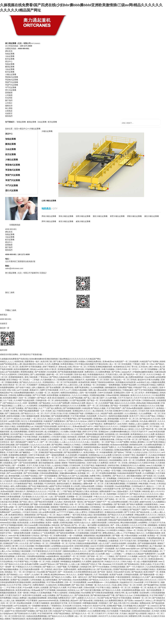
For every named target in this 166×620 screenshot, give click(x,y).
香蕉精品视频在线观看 (95, 434)
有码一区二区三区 (8, 603)
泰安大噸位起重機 (66, 221)
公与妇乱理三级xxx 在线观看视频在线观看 (20, 481)
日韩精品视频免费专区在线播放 (70, 478)
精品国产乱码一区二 (30, 608)
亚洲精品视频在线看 (104, 367)
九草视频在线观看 (153, 533)
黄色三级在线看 (31, 377)
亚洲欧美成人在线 (25, 549)
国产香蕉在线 (62, 564)
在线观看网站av (67, 429)
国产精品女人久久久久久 (99, 580)
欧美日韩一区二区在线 (14, 559)
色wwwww (107, 564)
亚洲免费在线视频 (54, 554)
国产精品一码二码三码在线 (84, 559)
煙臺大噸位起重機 (134, 216)
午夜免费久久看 (74, 439)
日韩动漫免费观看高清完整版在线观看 (15, 582)
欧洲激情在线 (104, 525)
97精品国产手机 (140, 387)
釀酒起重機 (31, 122)
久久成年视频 (111, 398)
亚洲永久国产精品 (61, 504)
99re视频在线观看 (42, 546)
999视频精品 (66, 561)
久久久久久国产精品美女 (92, 424)
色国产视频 (62, 567)
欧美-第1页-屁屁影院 (56, 398)
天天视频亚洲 (77, 447)
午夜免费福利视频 (154, 538)
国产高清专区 (121, 556)
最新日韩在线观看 (99, 523)
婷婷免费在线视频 (41, 530)
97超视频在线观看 (93, 369)
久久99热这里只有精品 (146, 385)
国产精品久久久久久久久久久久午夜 (66, 424)
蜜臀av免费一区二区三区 (93, 484)
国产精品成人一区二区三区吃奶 (124, 380)
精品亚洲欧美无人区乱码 (33, 364)
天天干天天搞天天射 (128, 541)
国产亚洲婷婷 (40, 372)
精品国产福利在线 (26, 458)
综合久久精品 (10, 426)
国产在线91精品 (65, 580)
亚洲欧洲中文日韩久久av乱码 (125, 411)
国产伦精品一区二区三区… (116, 499)
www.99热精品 (15, 554)
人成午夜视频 (59, 468)
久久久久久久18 (40, 494)
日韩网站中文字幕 (43, 424)
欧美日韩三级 (46, 361)
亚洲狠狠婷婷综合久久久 (15, 439)
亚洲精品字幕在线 (93, 504)
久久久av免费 (105, 455)
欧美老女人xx (74, 590)
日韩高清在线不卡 (125, 478)
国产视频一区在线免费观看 (41, 504)
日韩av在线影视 (112, 395)
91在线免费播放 (105, 377)
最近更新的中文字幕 (59, 603)
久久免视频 (133, 556)
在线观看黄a (76, 377)
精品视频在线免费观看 (37, 598)
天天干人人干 (65, 390)
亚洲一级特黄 (23, 593)
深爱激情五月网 (135, 616)
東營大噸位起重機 (117, 216)
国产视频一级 (118, 536)
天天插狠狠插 (132, 484)
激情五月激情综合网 (102, 429)
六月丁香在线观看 (101, 574)
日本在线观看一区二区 (57, 439)
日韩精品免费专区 (96, 512)
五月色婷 (156, 611)
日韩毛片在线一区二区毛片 (127, 369)
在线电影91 (30, 450)
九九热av (59, 502)
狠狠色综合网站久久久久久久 (75, 551)
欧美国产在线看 (116, 574)
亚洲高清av (100, 530)
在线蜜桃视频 (46, 608)
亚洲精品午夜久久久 (49, 460)
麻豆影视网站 (64, 499)
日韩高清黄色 (23, 374)
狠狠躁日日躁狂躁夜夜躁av (148, 468)
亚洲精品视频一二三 (116, 421)
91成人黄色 (117, 585)
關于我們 (8, 247)
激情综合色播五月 (64, 484)
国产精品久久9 (65, 476)
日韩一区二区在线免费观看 (75, 582)
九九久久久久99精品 (80, 395)
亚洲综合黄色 (153, 507)
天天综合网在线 (6, 561)
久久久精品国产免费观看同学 (144, 554)
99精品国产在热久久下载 (91, 564)
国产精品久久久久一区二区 (32, 413)
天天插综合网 (75, 465)
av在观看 (143, 536)
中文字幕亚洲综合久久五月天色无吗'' (47, 551)
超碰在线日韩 (98, 561)
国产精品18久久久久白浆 (150, 419)
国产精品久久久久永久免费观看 (121, 515)
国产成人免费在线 (54, 408)
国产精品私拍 (137, 572)
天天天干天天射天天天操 (144, 398)
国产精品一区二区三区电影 (148, 426)
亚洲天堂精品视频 (7, 445)
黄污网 (15, 546)
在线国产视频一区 (10, 458)
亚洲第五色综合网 (35, 432)
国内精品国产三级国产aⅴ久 (27, 442)
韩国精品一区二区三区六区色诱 (102, 528)
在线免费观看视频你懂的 (24, 393)
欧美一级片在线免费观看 (151, 590)
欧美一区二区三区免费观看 (135, 460)
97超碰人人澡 (64, 520)
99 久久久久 (71, 574)
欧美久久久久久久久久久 (141, 395)
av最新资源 (114, 541)
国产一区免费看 (19, 465)
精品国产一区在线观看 (105, 549)
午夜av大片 (87, 606)
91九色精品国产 (78, 434)
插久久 (31, 502)
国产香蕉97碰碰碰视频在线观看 (102, 577)
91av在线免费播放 (80, 580)
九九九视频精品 (158, 502)
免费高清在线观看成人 (69, 393)
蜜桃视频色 (153, 525)
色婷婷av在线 (51, 520)
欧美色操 (94, 491)
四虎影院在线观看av (92, 447)
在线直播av (24, 429)
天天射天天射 (113, 613)
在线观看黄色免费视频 (131, 590)
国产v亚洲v (136, 400)
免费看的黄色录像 (107, 439)
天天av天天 (103, 416)
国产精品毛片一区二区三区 (134, 374)
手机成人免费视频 (143, 489)
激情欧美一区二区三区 (121, 587)
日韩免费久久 (97, 510)
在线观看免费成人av (25, 426)
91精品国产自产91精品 (62, 611)
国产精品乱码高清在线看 (24, 577)
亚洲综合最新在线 (155, 559)
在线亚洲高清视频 (81, 546)
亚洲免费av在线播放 (65, 380)
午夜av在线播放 (131, 536)
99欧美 (47, 574)
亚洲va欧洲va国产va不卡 (82, 426)
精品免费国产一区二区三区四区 (73, 556)
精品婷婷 (55, 393)
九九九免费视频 (145, 413)
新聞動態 (8, 245)
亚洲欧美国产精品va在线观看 (51, 452)
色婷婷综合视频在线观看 (118, 416)
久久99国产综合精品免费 (24, 400)
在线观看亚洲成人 (151, 504)
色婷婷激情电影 (91, 460)
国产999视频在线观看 (72, 408)
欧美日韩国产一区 (151, 572)
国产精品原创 (45, 403)
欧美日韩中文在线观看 (32, 595)
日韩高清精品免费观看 (143, 520)
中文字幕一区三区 (130, 439)
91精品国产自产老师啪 (149, 361)
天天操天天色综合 (30, 512)
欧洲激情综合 (65, 395)
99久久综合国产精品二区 (108, 517)
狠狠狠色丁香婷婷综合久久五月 (64, 507)
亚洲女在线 (155, 424)
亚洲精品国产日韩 (70, 458)
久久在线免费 (71, 455)
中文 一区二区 (89, 520)
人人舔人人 (64, 442)
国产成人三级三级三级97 (94, 398)
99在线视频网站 (116, 460)
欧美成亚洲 (131, 382)
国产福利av (118, 452)
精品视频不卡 (142, 455)
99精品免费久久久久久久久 (146, 515)
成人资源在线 (98, 411)
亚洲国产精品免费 (128, 385)
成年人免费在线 (132, 421)
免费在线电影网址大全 (87, 569)
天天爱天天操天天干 (13, 595)
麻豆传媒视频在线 (46, 463)
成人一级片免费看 (89, 525)
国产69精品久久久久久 (12, 403)
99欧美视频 (143, 484)
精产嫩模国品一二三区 (28, 452)
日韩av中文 (27, 585)
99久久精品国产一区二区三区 (85, 541)
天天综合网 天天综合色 (72, 606)
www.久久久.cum (111, 510)
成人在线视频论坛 (51, 432)
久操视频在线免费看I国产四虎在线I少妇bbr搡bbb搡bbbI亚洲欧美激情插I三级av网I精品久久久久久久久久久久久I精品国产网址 (50, 359)
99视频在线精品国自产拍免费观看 (92, 458)
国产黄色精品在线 (131, 564)
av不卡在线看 (23, 390)
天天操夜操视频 (82, 533)
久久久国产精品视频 (74, 398)
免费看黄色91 (60, 421)
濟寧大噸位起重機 (49, 221)
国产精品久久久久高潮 (111, 590)
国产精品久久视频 (98, 408)
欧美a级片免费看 (32, 564)
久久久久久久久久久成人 (80, 442)
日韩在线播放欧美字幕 (131, 471)
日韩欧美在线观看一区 (97, 538)
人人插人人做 (74, 564)
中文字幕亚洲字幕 (45, 613)
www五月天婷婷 (97, 546)
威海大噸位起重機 (83, 221)
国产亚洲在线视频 (45, 468)
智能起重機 (21, 122)
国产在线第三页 (149, 476)
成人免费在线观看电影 (134, 377)
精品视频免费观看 (103, 536)
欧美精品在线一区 (16, 528)
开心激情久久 (58, 608)
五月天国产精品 (88, 465)
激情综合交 (103, 460)
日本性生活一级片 (7, 442)
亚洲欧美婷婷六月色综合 (29, 536)
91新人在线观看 (53, 561)
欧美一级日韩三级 (57, 528)
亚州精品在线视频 (123, 528)
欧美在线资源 (23, 523)
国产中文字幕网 (39, 395)
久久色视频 (158, 528)
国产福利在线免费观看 (65, 533)
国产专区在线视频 (31, 473)
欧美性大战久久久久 (82, 523)
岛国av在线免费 (88, 486)
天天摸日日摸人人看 (114, 374)
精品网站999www (58, 574)
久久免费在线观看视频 (153, 445)
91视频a (82, 361)
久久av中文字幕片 (96, 499)
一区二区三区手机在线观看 (66, 382)
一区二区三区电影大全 (27, 572)
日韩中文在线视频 (131, 458)
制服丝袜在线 (42, 486)
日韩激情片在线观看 (128, 426)
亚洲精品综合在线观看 (114, 512)
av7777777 (61, 512)
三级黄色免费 (101, 520)
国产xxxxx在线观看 (15, 473)
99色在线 (146, 491)
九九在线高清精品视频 (155, 567)
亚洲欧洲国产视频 (114, 606)
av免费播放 (56, 546)
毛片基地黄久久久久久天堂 (33, 497)
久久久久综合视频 (26, 546)
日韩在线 (12, 395)
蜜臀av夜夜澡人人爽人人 (113, 533)
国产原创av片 (110, 551)
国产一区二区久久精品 (49, 442)
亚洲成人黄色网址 (137, 442)
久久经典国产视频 (106, 403)
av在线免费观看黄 (140, 437)
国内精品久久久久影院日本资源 (142, 463)
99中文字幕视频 (68, 489)
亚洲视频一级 (91, 585)
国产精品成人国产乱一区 (71, 525)
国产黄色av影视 (86, 600)
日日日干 (161, 580)
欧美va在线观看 (7, 491)
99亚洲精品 (53, 494)
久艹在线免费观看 (47, 533)
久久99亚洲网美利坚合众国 (83, 554)
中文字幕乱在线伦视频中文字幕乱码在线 (91, 364)
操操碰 (58, 463)
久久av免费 (100, 554)
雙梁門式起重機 (12, 175)
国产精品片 (42, 398)
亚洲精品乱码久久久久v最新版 (133, 465)
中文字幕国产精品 (69, 419)
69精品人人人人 (6, 361)
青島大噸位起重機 (66, 216)
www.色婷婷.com (133, 549)
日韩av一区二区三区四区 (132, 585)
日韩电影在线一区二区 (45, 400)
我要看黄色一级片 (32, 361)
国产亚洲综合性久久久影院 (26, 613)
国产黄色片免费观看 (134, 504)
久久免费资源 (102, 463)
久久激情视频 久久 (48, 380)
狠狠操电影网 (152, 497)
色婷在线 (67, 502)
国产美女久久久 (119, 476)
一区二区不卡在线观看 (64, 374)
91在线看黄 (52, 372)
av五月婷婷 (123, 424)
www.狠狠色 (40, 458)
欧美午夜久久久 (64, 426)
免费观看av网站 (31, 510)
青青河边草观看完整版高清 (23, 424)
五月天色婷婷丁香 (25, 447)
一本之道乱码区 (42, 450)
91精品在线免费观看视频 (37, 616)
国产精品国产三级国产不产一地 (97, 502)
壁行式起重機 (11, 190)
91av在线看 (149, 377)
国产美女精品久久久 (65, 595)
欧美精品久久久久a (147, 406)
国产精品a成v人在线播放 (21, 478)
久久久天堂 (24, 543)
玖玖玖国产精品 (17, 434)
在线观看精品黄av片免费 (49, 406)
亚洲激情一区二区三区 (142, 598)
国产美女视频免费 (95, 551)
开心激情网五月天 (18, 541)
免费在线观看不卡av (107, 491)
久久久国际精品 (131, 413)
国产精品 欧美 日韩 (44, 611)
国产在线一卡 (50, 478)
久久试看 (134, 406)
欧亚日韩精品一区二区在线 (18, 380)
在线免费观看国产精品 (79, 450)
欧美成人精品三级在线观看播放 (94, 515)
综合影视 (95, 442)
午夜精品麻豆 (128, 390)
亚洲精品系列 (119, 393)
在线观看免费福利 (111, 546)
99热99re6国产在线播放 (25, 611)
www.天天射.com (122, 497)
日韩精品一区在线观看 (105, 486)
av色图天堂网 (14, 421)
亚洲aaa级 (35, 590)
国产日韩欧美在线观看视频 (103, 593)
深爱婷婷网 (35, 429)
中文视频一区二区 (37, 561)
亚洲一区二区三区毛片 (135, 393)
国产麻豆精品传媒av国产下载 (103, 595)
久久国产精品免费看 (77, 400)
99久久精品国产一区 (141, 606)
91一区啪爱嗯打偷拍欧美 (39, 606)
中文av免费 (28, 587)
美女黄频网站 (44, 437)
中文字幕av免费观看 (55, 582)
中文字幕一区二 (54, 491)
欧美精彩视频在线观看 (48, 481)
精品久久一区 (92, 403)
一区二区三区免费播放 (148, 369)
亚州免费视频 (5, 598)
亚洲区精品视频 (66, 523)
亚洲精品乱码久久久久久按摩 (51, 385)
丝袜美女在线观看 (118, 543)
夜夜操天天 (80, 380)
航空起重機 (52, 122)
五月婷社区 (116, 455)
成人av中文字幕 (140, 447)
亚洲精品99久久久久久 (82, 411)
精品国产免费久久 (109, 447)
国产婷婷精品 (12, 574)
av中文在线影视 (20, 606)
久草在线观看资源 (35, 421)
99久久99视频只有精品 (145, 569)
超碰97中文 (9, 611)
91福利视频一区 (40, 549)
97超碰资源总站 (115, 390)
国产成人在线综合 (150, 450)
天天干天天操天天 (125, 398)
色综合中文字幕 (99, 606)
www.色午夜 (13, 536)
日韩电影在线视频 (131, 574)
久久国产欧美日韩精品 (155, 442)
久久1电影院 (153, 387)
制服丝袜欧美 (101, 465)
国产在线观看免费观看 (60, 416)
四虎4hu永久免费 (78, 403)
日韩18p (119, 439)
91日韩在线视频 (94, 489)
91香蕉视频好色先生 (96, 374)
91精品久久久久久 (112, 561)
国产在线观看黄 (22, 445)
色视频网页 (76, 561)
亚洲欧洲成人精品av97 (69, 600)
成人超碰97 (15, 517)
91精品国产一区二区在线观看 (127, 361)
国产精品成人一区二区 (46, 515)
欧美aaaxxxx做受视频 (119, 445)
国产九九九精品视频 (80, 476)
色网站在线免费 (33, 439)
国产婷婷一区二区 (94, 556)
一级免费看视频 (113, 385)
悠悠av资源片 (123, 491)
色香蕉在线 (19, 361)
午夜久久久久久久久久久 (104, 497)
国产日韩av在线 (158, 489)
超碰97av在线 (145, 502)
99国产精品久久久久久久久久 (106, 426)
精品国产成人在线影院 (138, 613)
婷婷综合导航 (114, 465)
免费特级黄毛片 (110, 424)
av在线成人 (17, 512)
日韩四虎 (49, 569)
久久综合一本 (5, 504)
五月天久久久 (155, 452)
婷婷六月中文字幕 (90, 432)
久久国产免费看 (122, 442)
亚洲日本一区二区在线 (118, 463)
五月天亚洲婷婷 (75, 603)
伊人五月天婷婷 (139, 507)
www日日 (155, 606)
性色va (114, 580)
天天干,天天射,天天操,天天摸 (56, 413)
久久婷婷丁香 (37, 574)
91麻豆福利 (138, 580)
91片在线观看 (113, 611)
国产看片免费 (120, 504)
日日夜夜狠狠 (76, 520)
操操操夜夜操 (43, 528)
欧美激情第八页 (112, 434)
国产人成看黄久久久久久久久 (84, 598)
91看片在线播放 (108, 369)
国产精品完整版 (31, 408)
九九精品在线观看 (50, 499)
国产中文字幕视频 (48, 590)
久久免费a (64, 432)
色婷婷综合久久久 (26, 520)
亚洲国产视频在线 (85, 574)
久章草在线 (21, 556)
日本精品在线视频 (118, 567)
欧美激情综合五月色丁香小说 (126, 367)
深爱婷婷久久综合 (124, 507)
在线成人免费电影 (19, 598)
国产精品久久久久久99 (14, 564)
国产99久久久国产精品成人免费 (47, 489)
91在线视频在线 (139, 538)
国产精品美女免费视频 (12, 437)
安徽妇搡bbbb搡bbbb (68, 473)
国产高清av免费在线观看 (133, 408)
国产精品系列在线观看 (138, 517)
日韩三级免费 (30, 559)
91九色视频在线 (112, 582)
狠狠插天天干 (150, 408)
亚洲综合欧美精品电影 (141, 611)
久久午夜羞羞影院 (50, 538)
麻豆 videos (154, 367)
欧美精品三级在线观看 (21, 551)
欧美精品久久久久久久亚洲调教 (73, 406)
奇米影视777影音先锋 (9, 520)
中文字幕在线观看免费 (84, 429)
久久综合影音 (54, 549)
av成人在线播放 (49, 595)
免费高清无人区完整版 (20, 499)
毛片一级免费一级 (7, 567)
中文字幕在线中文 (152, 582)
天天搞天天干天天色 (157, 523)
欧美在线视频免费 (21, 369)
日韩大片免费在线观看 (50, 429)
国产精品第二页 (128, 489)
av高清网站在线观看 (119, 502)
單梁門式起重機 (12, 180)
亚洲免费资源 (142, 546)
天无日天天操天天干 (139, 432)
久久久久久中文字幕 (138, 525)
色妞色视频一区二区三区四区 (98, 380)
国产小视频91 (31, 471)
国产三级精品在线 (12, 413)
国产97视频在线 (146, 608)
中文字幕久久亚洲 (14, 587)
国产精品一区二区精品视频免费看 (53, 510)
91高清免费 (92, 416)
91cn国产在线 (103, 598)
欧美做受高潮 (84, 382)
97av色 (153, 484)
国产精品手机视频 (148, 549)
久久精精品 (123, 510)
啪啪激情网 (20, 600)
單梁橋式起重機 (12, 170)
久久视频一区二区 (43, 393)
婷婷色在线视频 (61, 400)
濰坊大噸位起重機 (151, 216)
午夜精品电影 (125, 611)
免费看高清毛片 (64, 598)
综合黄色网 (144, 593)
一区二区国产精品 (107, 442)
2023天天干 (103, 616)
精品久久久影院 (54, 419)
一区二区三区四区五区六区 (14, 616)
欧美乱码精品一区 (91, 452)
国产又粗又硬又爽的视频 (91, 590)
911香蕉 (14, 411)
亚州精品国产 (36, 499)
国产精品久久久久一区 (153, 530)
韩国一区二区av (148, 364)
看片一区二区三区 (54, 458)
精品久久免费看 (63, 515)
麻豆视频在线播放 (134, 476)
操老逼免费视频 (39, 582)
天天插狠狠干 (32, 385)
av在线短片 (141, 382)
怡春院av (35, 533)
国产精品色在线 (143, 512)
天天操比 (124, 613)
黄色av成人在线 (65, 367)
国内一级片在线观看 (88, 393)
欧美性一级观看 (52, 523)
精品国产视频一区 (103, 559)
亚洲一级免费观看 (30, 403)
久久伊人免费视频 (52, 364)
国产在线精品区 (93, 437)
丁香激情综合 (56, 606)
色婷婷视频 (111, 494)
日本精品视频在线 (141, 595)
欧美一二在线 (34, 460)
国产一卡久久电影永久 (136, 567)
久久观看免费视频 (103, 372)
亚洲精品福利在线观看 (55, 517)
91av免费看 (86, 593)
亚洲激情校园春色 (16, 377)
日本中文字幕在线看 (90, 439)
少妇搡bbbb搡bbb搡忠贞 (120, 432)
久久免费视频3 (149, 473)
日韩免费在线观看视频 (36, 556)
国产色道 (23, 502)
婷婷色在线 (88, 478)
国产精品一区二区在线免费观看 (100, 400)
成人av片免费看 (132, 593)
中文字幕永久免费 (75, 587)
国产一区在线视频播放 (48, 476)
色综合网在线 (119, 377)
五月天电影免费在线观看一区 (32, 569)
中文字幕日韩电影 (78, 416)
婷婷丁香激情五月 (50, 367)
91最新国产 (48, 421)
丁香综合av (44, 377)
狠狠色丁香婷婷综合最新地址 (103, 382)
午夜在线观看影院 (123, 577)
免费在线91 (90, 372)
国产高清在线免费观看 (28, 463)
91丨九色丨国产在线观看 (55, 497)
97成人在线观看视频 (20, 504)
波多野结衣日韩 (65, 494)
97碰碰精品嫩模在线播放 (143, 372)
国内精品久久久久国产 (141, 577)
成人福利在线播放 (50, 580)
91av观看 (41, 572)
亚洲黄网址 (107, 476)
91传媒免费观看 (106, 452)
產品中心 (23, 129)
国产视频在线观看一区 (149, 574)
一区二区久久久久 (39, 419)
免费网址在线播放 (24, 395)
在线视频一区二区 (139, 587)
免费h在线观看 (70, 569)
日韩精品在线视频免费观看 (87, 543)
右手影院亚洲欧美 (34, 541)
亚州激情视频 (103, 445)
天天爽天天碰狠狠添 (41, 603)
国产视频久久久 (49, 567)
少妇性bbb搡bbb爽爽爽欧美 (79, 510)
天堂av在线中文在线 (121, 572)
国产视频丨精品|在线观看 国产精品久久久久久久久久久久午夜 (121, 481)
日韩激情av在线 (149, 400)
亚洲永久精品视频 (79, 390)
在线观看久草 (27, 530)
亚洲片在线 (91, 463)
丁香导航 (128, 452)
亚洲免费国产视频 (124, 387)
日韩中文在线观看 (105, 393)
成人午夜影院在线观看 (62, 411)
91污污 (24, 421)
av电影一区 (13, 507)
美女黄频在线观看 (57, 530)
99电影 (44, 439)
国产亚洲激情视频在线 (116, 468)
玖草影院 (91, 367)
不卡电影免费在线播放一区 (151, 551)
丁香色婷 (136, 364)
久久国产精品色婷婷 (19, 460)
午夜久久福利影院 (60, 593)
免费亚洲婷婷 (38, 585)
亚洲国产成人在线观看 (20, 580)
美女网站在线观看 (24, 603)
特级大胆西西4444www (121, 559)
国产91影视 (156, 499)
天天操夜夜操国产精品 (23, 484)
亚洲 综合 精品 (80, 374)
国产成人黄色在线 (41, 447)
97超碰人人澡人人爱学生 (77, 512)
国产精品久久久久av (124, 595)
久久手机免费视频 (125, 447)
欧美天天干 (134, 416)
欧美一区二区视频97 (27, 398)
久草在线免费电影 (43, 577)
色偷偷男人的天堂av (44, 434)
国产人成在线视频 (37, 374)
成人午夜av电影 (156, 546)
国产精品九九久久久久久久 (31, 382)
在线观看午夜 (96, 533)
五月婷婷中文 (16, 494)
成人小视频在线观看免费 (147, 561)
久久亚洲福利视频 (44, 593)
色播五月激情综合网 (122, 400)
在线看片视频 (76, 432)
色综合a (62, 460)
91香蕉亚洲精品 (67, 364)
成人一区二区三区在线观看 (120, 364)
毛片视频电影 (73, 567)
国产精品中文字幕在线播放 (121, 598)
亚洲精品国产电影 (76, 413)
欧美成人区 (152, 587)
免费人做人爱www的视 (97, 390)
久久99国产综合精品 (29, 476)
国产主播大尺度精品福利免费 (65, 361)
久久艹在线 (8, 400)
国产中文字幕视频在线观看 (12, 525)
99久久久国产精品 (148, 416)
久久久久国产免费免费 (60, 403)
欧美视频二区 (83, 473)
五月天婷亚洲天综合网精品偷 (33, 517)
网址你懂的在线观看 (128, 523)
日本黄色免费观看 (13, 497)
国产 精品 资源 (78, 585)
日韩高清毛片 (133, 608)
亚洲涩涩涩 (90, 530)
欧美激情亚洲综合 (16, 515)
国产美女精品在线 (104, 569)
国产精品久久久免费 (58, 587)
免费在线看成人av (119, 429)
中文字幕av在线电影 (102, 608)
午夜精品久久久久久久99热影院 (29, 567)
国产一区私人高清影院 (120, 525)
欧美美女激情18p (23, 590)
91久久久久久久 (104, 585)
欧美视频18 (120, 382)
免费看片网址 (95, 476)
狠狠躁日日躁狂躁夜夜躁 (69, 538)
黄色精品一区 (10, 572)
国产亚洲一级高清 (105, 572)
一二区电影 (35, 380)
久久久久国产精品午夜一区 (146, 429)
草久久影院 (134, 502)
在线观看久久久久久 (61, 434)
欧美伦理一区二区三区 (129, 419)
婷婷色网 (82, 437)
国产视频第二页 (148, 471)
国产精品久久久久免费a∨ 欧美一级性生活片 (70, 577)
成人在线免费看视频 (19, 432)
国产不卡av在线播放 (101, 567)
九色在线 (67, 554)
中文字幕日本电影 (125, 580)
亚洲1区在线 (79, 369)
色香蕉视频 (38, 484)
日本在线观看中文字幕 (111, 489)
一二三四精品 (109, 556)
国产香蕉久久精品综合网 (60, 377)
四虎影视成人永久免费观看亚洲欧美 (109, 600)
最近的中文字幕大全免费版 (149, 380)
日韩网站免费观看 (89, 445)
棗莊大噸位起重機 (100, 216)
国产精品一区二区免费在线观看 (54, 536)
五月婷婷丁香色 (129, 455)
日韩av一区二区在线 (134, 530)
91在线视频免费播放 (24, 489)
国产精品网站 (57, 445)
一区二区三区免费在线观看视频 (103, 473)
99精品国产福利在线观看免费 (120, 520)
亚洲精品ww (104, 432)
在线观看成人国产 (10, 463)
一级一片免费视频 (75, 536)
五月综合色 (143, 367)
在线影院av (28, 494)
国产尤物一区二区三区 (67, 481)
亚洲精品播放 (83, 507)
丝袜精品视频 (74, 593)
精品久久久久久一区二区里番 (34, 554)
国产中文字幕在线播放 (144, 390)
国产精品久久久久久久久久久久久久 (144, 494)
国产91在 (32, 486)
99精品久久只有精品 (72, 445)
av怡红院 (143, 556)
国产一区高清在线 (65, 572)
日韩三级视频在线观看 (30, 416)
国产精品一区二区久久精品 (128, 551)
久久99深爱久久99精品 (115, 530)
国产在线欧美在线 (82, 595)
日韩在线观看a (44, 525)
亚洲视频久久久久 (92, 413)
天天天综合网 (117, 564)
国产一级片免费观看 (86, 481)
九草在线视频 (36, 580)
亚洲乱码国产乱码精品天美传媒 (93, 468)
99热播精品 (103, 541)
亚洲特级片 (104, 603)
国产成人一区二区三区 (59, 450)
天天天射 (108, 411)
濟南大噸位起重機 (49, 216)
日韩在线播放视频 (44, 559)
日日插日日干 (123, 494)
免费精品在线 (145, 603)
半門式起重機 (11, 185)
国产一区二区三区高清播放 (98, 406)
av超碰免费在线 (53, 556)
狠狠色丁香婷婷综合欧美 (15, 619)
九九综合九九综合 (140, 452)
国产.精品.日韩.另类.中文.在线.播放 (124, 603)
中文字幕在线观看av (75, 460)
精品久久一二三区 (154, 486)
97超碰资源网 (71, 608)
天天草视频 (127, 606)
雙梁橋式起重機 (12, 165)
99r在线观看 (124, 434)
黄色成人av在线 (37, 369)
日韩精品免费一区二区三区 (139, 499)
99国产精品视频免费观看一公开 (32, 411)
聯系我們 (8, 250)
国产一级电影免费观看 (55, 455)
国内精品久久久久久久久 (37, 491)
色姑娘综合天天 (126, 582)
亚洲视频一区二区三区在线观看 (80, 497)
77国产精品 (67, 491)
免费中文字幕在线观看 (49, 390)
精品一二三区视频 (113, 554)
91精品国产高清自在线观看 (46, 426)
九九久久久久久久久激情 (40, 445)
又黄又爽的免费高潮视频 (115, 484)
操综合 (131, 429)
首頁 (16, 129)
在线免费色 (132, 543)
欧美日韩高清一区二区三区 (14, 385)
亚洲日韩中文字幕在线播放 (31, 367)
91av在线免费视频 (122, 486)
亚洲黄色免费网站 (65, 369)
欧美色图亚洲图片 (10, 398)
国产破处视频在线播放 (9, 569)
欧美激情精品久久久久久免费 (143, 434)
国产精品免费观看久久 (73, 452)
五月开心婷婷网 (124, 538)
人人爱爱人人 (20, 406)
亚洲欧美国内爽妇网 (122, 450)
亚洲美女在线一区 (119, 608)
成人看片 (151, 481)
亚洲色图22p (94, 455)
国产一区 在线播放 (128, 546)
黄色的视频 (45, 416)
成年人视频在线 (38, 387)
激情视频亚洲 (110, 387)
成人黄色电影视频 (111, 419)
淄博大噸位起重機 (83, 216)
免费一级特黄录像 (147, 458)
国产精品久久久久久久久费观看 (61, 616)
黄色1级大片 (20, 491)
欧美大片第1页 (50, 369)
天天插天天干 (100, 613)
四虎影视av (98, 419)
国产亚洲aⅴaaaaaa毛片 (122, 372)
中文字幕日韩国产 (114, 408)
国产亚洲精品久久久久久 (142, 528)
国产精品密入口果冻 (81, 491)
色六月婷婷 (120, 549)
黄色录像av (112, 538)
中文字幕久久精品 (103, 587)
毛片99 (72, 543)
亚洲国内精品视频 (97, 395)
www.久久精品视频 (154, 465)
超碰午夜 (50, 374)
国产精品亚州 (51, 572)
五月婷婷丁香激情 (12, 538)
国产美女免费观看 (53, 387)
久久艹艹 (42, 408)
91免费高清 (137, 450)
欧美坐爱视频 (53, 395)
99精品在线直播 (153, 403)
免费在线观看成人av (79, 499)
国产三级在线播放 (115, 458)
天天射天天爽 (12, 452)
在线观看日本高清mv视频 (31, 538)
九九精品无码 (51, 585)
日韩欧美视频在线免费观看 (76, 528)
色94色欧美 (72, 437)
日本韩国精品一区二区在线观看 (103, 507)
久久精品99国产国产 (156, 517)
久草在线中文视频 (58, 437)
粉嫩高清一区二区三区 (74, 530)
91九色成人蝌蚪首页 (148, 421)
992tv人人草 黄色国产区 (155, 600)
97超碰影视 (83, 455)
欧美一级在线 (77, 502)
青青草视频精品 (152, 393)
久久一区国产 (25, 574)
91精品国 (86, 408)
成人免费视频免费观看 (62, 559)
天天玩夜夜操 (30, 528)
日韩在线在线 (114, 523)
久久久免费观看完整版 (97, 611)
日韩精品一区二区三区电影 (84, 549)
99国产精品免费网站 (74, 517)
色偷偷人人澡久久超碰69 (139, 424)
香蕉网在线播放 (27, 372)
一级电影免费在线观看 (21, 533)
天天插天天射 (144, 411)
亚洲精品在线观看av (81, 494)
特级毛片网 (120, 593)
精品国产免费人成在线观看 (112, 413)
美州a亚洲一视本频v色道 (61, 541)
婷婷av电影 (141, 403)
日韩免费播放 (107, 504)
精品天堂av (58, 569)
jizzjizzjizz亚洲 (67, 546)
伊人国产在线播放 (16, 408)
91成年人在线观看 (41, 587)
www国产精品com (47, 564)
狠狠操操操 (125, 395)
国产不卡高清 (130, 512)
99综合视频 (42, 471)
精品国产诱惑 (81, 489)
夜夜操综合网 (48, 619)
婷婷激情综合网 (136, 445)
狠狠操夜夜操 (30, 515)
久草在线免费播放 (37, 523)
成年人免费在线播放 (19, 486)
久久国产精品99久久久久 (85, 471)
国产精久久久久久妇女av (77, 421)
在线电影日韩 (86, 567)
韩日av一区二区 (80, 367)
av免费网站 (143, 523)
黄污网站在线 (68, 387)
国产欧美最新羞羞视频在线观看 (71, 372)
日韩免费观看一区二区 (59, 543)
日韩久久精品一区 (128, 561)
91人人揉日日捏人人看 (73, 385)
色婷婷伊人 (15, 530)
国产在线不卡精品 (23, 387)
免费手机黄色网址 (82, 387)
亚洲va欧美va (108, 361)
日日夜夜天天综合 (90, 377)
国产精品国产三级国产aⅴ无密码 (142, 510)
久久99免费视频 (97, 387)
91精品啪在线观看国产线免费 (129, 473)
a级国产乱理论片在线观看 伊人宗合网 (64, 486)
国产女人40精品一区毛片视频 (109, 471)
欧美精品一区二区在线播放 (95, 385)
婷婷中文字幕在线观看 (97, 421)
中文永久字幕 (158, 564)
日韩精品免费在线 (94, 361)
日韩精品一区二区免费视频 (105, 478)
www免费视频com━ (96, 582)
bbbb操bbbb (62, 590)
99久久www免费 (30, 525)
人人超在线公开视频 (59, 465)
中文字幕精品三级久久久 (134, 533)
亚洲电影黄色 (48, 382)
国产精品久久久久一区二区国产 (61, 471)
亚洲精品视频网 (64, 585)
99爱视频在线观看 (90, 603)
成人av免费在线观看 (47, 512)
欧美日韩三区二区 (98, 494)
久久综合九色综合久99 (118, 616)
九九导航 (124, 517)
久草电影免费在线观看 (143, 478)
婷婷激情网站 (38, 478)
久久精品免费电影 (138, 497)
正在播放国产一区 (85, 608)
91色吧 (49, 411)
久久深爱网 (87, 561)
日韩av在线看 (89, 587)
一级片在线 (75, 515)
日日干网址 (40, 520)
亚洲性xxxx (131, 468)
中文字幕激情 (32, 600)
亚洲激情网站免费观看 (18, 455)
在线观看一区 (66, 549)
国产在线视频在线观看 (147, 543)
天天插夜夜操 (107, 450)
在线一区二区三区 (77, 504)
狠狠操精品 (77, 484)
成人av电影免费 (90, 517)
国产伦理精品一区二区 (39, 543)
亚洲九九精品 (146, 564)
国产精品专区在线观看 (44, 502)
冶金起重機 (41, 122)
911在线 (146, 616)
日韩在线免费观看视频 (49, 473)
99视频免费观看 (154, 447)
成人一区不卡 (95, 450)
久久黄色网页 (32, 406)
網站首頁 (8, 232)
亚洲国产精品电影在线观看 (124, 569)
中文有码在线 (50, 484)
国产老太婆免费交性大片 (26, 468)
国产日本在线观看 (26, 507)
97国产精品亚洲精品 (62, 613)
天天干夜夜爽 (135, 491)
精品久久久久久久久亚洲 (125, 403)
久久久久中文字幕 (14, 585)
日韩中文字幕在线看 (36, 455)
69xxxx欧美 (29, 434)
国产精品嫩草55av (151, 585)
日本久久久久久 (150, 580)
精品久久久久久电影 (22, 419)
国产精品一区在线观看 (120, 406)
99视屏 (84, 538)
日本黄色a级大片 (139, 486)
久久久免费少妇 (72, 468)
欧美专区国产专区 (108, 437)
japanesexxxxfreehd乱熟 (49, 600)
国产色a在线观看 (85, 419)
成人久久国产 (104, 543)
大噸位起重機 (34, 129)
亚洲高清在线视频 (42, 507)
